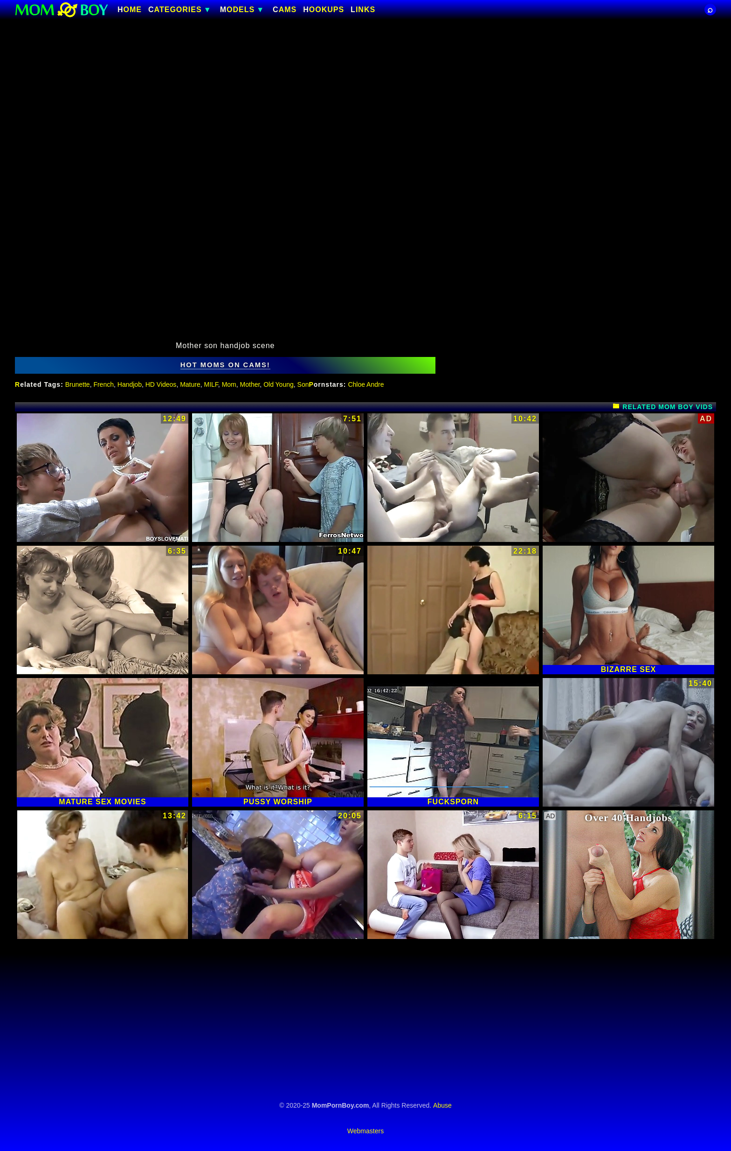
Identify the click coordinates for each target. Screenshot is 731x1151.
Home (129, 10)
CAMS (285, 10)
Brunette (77, 384)
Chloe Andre (366, 384)
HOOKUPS (323, 10)
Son (303, 384)
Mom (229, 384)
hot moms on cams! (225, 365)
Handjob (129, 384)
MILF (211, 384)
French (103, 384)
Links (363, 10)
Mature (190, 384)
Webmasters (365, 1131)
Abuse (442, 1105)
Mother (250, 384)
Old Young (278, 384)
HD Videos (161, 384)
